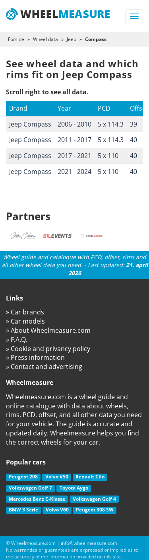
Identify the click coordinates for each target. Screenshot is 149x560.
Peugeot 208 (23, 476)
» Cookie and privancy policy (48, 348)
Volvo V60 (57, 509)
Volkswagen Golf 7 (30, 487)
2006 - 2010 (74, 124)
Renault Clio (89, 476)
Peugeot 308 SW (95, 509)
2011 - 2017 (74, 139)
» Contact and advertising (44, 366)
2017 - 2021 (74, 155)
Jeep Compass (30, 124)
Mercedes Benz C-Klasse (37, 499)
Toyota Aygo (74, 487)
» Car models (25, 321)
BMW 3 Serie (23, 509)
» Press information (35, 357)
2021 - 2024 (74, 171)
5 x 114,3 (111, 124)
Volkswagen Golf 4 (94, 499)
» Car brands (25, 312)
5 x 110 (108, 155)
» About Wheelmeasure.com (48, 330)
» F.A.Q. (16, 339)
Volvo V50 (56, 476)
